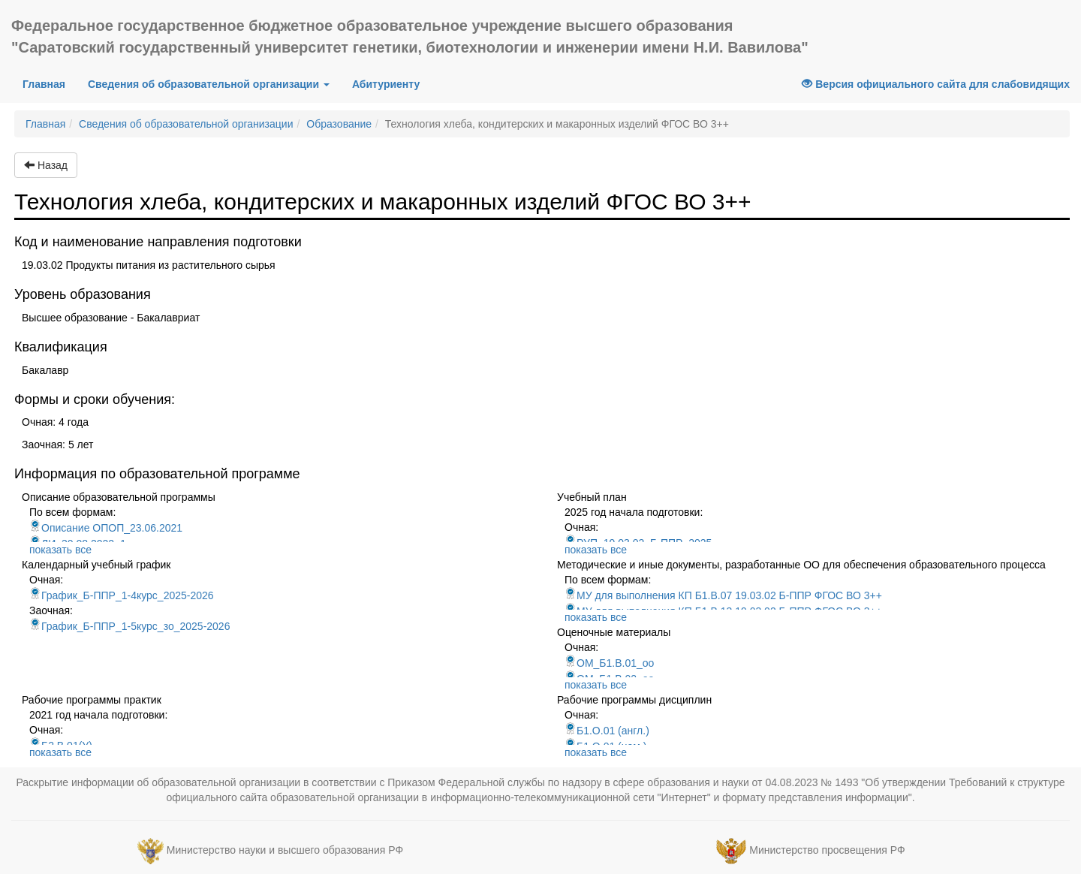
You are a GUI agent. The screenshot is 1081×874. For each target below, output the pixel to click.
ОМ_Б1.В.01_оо (609, 663)
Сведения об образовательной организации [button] (209, 84)
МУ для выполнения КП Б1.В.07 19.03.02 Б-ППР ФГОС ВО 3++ (723, 595)
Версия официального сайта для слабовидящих (936, 84)
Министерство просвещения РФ (827, 850)
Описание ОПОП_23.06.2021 (105, 528)
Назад (46, 165)
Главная (50, 83)
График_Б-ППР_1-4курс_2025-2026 (121, 595)
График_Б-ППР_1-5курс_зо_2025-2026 (129, 626)
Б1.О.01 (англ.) (607, 731)
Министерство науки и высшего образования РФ (285, 850)
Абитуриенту (386, 84)
